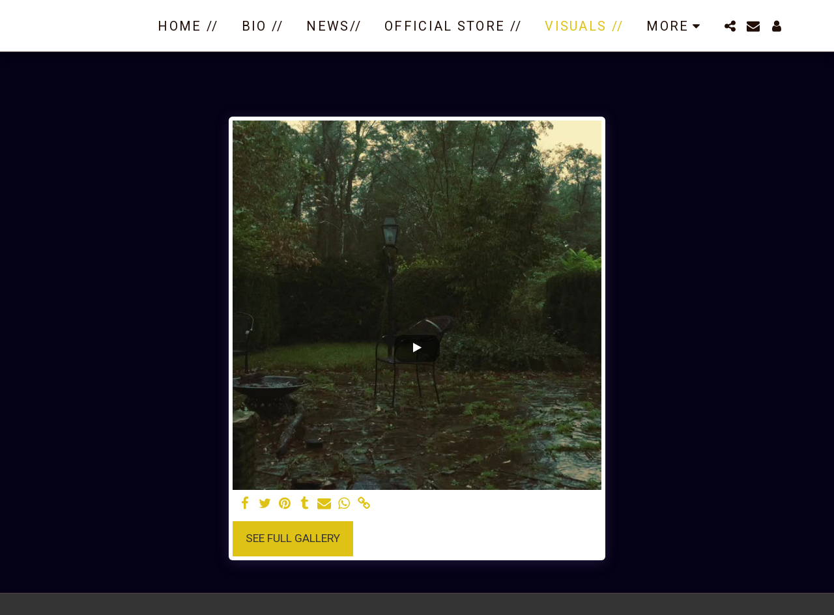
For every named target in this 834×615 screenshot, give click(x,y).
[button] (730, 26)
